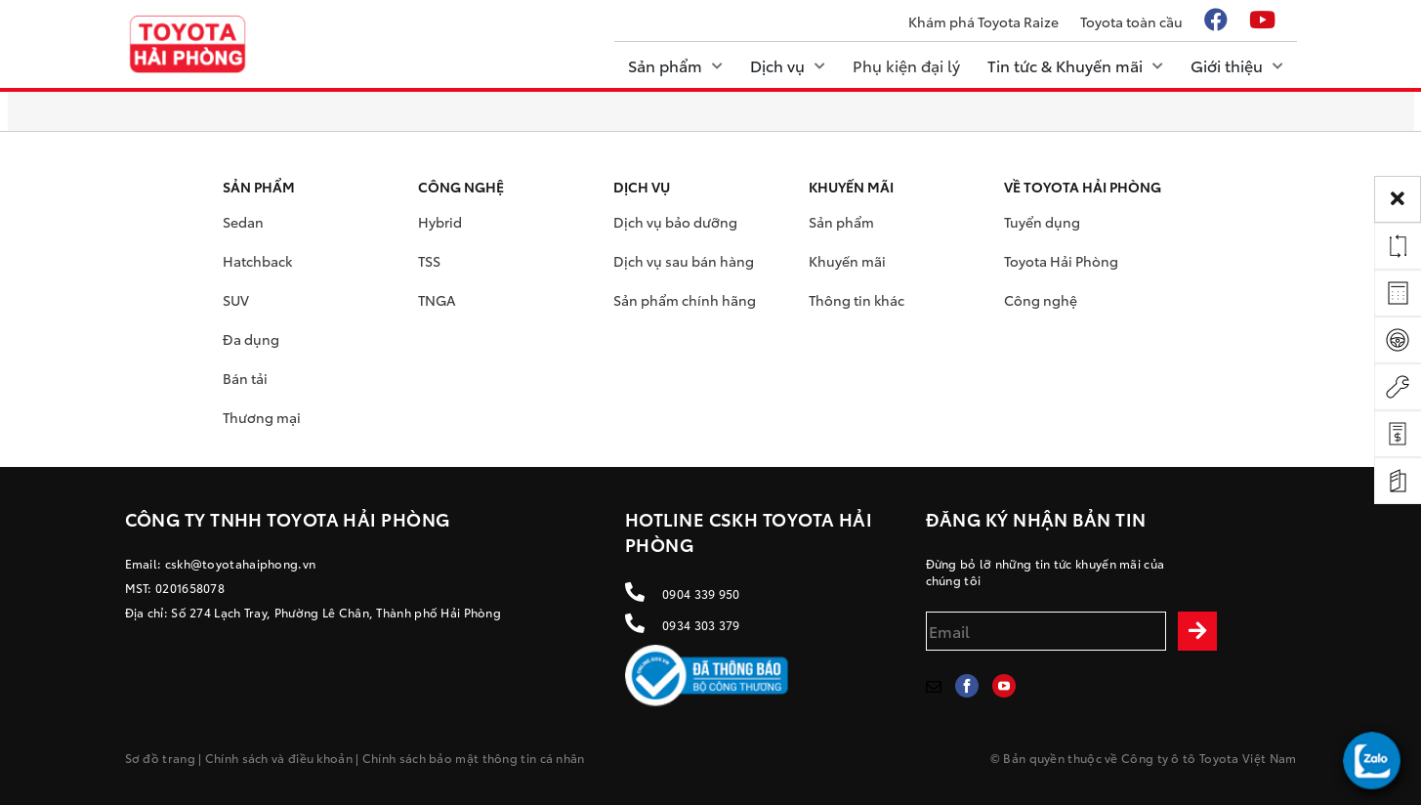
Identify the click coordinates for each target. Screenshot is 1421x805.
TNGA (437, 300)
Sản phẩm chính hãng (684, 300)
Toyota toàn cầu (1131, 21)
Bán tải (245, 378)
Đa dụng (251, 339)
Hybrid (440, 222)
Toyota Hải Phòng (1061, 261)
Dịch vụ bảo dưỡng (675, 222)
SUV (236, 300)
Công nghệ (1040, 300)
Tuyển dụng (1042, 222)
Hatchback (257, 261)
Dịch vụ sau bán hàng (683, 261)
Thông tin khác (856, 300)
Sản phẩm (841, 222)
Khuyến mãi (847, 261)
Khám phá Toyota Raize (983, 21)
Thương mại (262, 417)
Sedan (243, 222)
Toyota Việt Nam (1248, 757)
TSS (429, 261)
